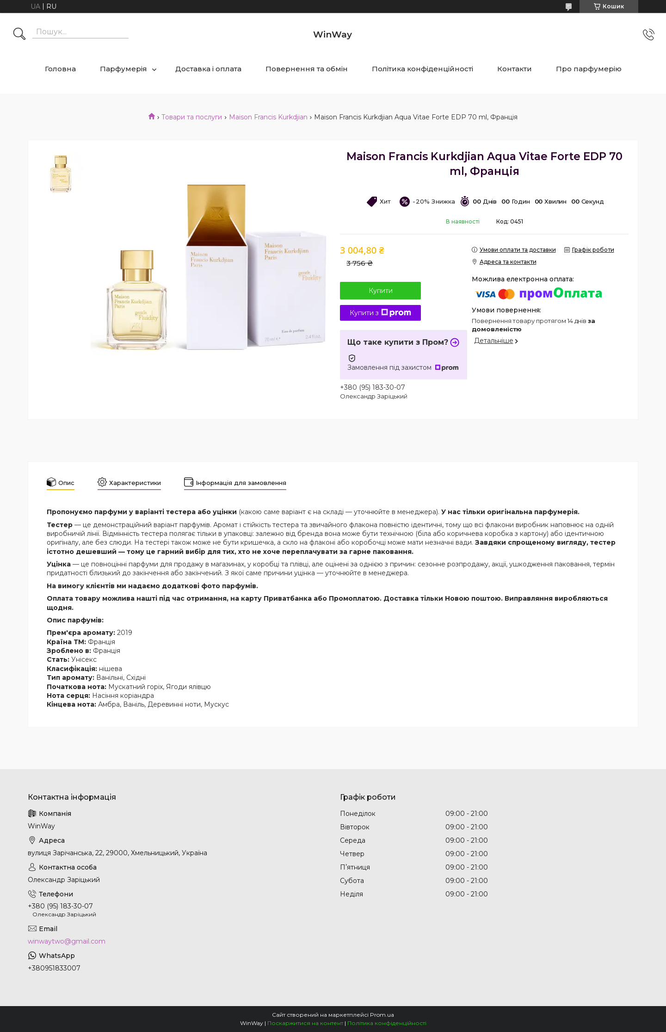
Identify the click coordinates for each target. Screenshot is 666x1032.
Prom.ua (382, 1014)
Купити (381, 290)
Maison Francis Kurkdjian (268, 117)
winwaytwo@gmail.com (66, 941)
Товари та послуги (191, 117)
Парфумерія (123, 68)
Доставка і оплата (208, 68)
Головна (60, 68)
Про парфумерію (589, 68)
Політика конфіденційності (422, 68)
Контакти (514, 68)
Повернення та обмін (306, 68)
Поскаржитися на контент (305, 1023)
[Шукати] (19, 35)
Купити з (380, 313)
